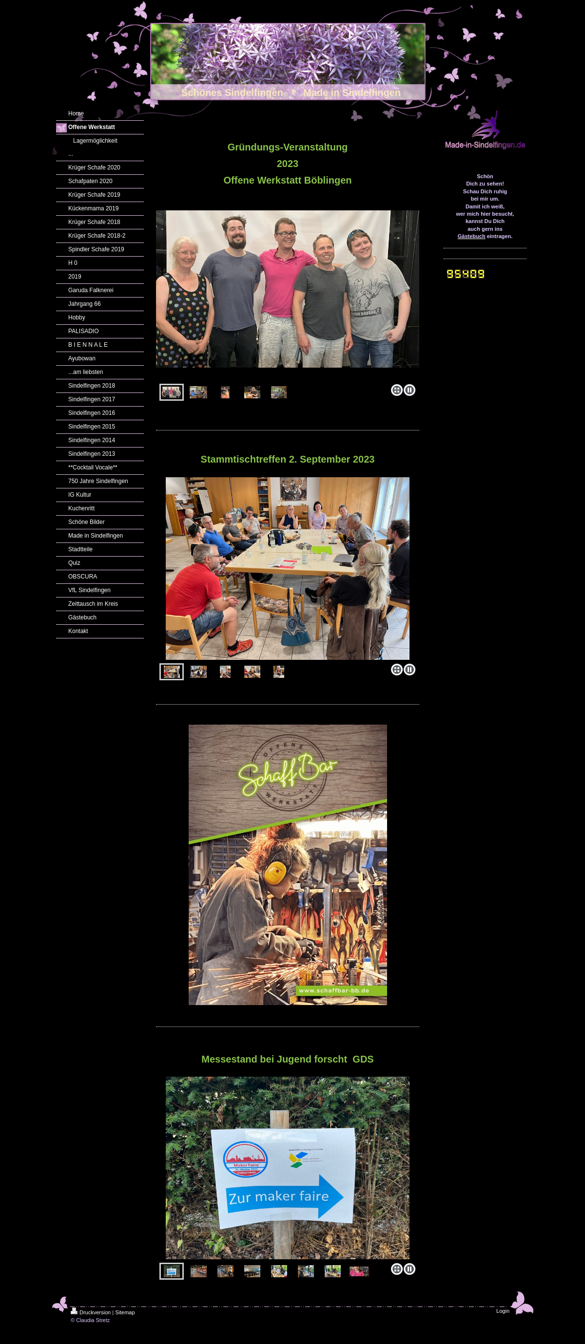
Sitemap (125, 1312)
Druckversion (91, 1312)
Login (502, 1311)
